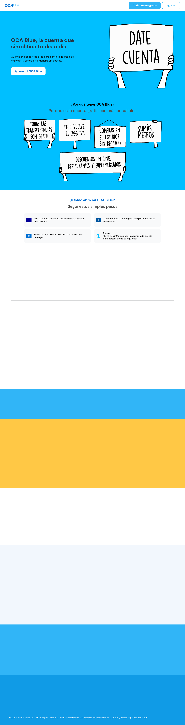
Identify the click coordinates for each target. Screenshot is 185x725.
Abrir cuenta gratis (145, 5)
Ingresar (171, 5)
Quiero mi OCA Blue (28, 71)
